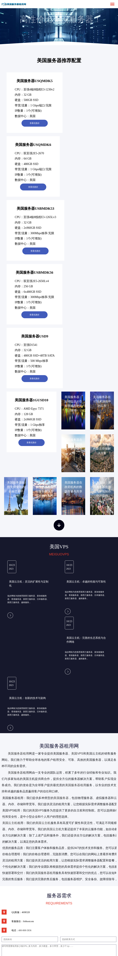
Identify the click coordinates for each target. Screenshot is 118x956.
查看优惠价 (35, 123)
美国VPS (77, 753)
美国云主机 (43, 823)
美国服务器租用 (18, 753)
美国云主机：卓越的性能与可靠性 (86, 581)
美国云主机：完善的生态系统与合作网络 (86, 639)
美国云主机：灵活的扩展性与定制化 (28, 583)
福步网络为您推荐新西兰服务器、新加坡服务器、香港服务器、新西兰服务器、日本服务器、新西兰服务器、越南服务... (28, 599)
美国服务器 (15, 772)
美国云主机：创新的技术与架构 (27, 698)
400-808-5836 (24, 930)
